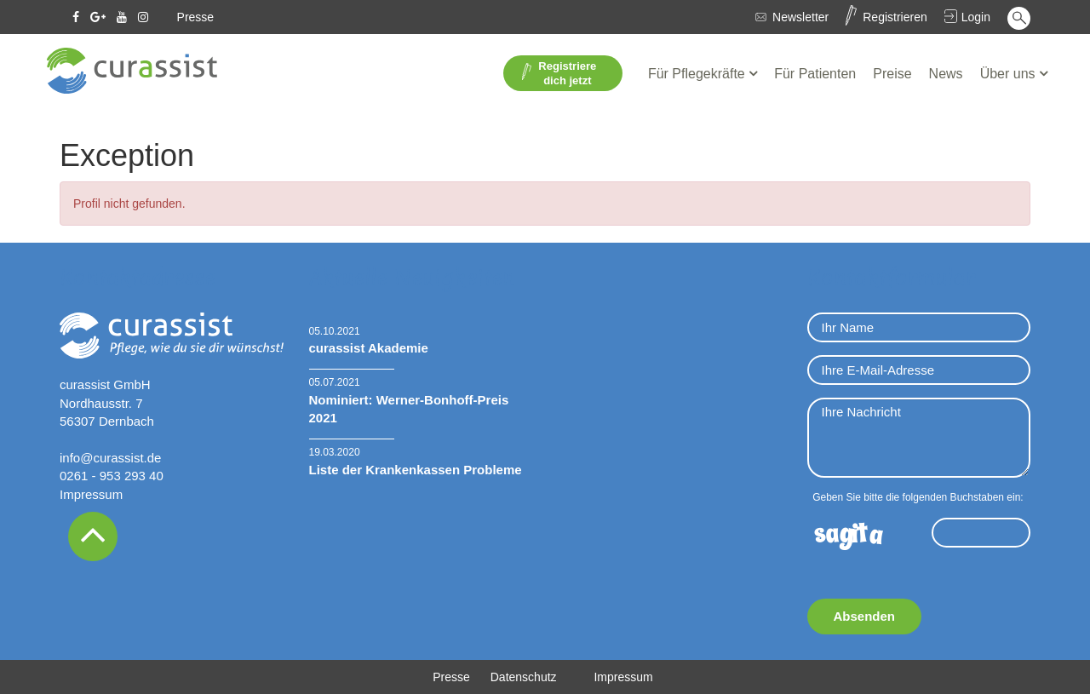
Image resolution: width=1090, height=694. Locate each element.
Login (975, 17)
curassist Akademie (368, 348)
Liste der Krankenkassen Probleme (415, 469)
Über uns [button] (1009, 73)
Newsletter (800, 17)
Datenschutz (523, 677)
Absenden (865, 616)
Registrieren (894, 17)
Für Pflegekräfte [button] (698, 73)
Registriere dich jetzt (559, 73)
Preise (892, 73)
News (946, 73)
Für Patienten (815, 73)
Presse (196, 17)
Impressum (91, 494)
